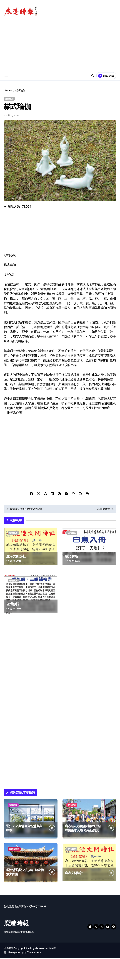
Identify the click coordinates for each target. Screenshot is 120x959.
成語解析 (71, 557)
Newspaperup (15, 953)
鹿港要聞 (72, 806)
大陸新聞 (13, 806)
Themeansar (34, 953)
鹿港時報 (16, 924)
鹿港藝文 (9, 98)
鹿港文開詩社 (16, 557)
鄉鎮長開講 (14, 850)
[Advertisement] (60, 232)
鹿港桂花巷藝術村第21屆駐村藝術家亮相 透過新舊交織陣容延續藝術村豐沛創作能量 (83, 833)
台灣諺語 (12, 605)
